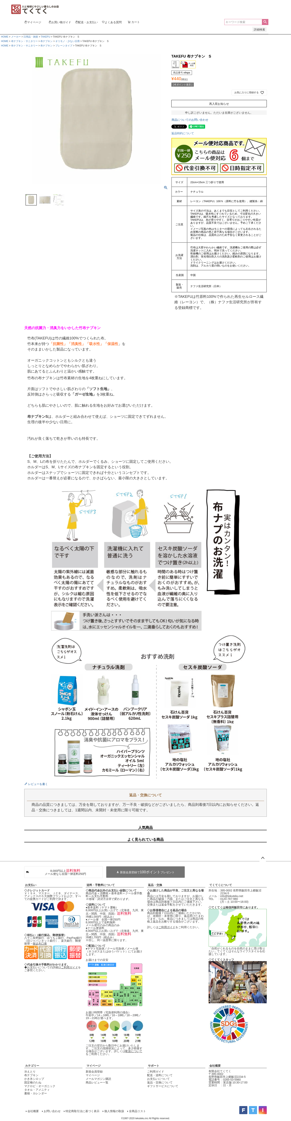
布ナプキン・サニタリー (24, 41)
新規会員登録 (94, 1071)
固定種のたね (32, 1082)
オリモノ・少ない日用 (67, 41)
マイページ (93, 1065)
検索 (265, 22)
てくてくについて (220, 885)
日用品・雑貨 (30, 36)
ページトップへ (262, 858)
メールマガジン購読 (98, 1078)
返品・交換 (155, 885)
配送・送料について (160, 1075)
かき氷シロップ (34, 1078)
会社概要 (215, 1065)
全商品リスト (137, 1111)
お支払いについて (158, 1078)
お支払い (30, 885)
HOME (4, 36)
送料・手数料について (100, 885)
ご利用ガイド (69, 967)
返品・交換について (160, 1082)
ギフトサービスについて (162, 1086)
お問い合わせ (52, 1111)
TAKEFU (45, 36)
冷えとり (30, 1071)
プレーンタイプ (63, 45)
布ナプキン (46, 41)
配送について (133, 1051)
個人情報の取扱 (114, 1111)
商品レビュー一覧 (97, 1082)
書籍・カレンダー (35, 1093)
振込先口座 (40, 943)
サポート (153, 1065)
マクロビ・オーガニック (39, 1086)
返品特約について (182, 133)
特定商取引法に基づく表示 (82, 1111)
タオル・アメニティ (37, 1089)
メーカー (16, 36)
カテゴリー (32, 1065)
